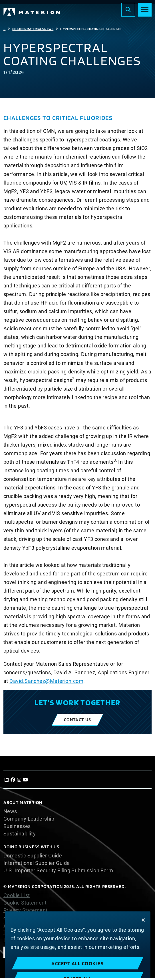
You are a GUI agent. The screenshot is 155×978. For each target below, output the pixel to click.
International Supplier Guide (36, 863)
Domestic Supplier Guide (32, 856)
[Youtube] (25, 779)
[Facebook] (13, 779)
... (4, 29)
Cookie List (16, 895)
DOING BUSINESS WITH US (31, 846)
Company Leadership (28, 819)
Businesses (17, 826)
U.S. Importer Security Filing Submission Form (58, 870)
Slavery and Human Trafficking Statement (53, 918)
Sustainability (19, 834)
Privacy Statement (25, 910)
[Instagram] (19, 779)
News (10, 811)
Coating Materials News (32, 29)
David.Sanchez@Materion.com (46, 681)
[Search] (128, 10)
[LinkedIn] (6, 779)
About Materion (22, 802)
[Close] (143, 929)
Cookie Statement (25, 903)
